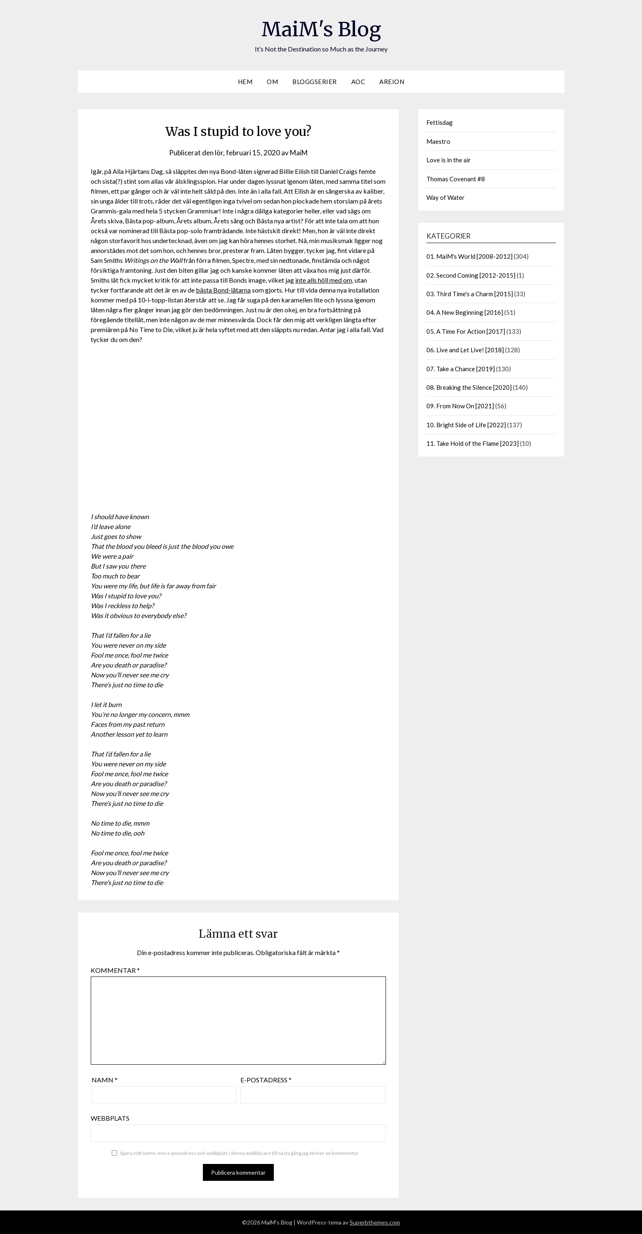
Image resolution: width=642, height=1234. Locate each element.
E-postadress (266, 1080)
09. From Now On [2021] (460, 406)
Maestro (438, 141)
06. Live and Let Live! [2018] (465, 350)
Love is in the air (448, 160)
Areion (391, 81)
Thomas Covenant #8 (455, 179)
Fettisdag (439, 122)
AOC (358, 81)
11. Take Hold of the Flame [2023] (472, 443)
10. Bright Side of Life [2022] (466, 425)
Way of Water (445, 197)
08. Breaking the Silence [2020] (469, 387)
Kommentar (115, 970)
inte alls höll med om (323, 280)
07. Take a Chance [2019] (460, 368)
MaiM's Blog (321, 29)
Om (272, 81)
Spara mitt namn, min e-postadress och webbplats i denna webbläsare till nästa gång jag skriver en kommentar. (239, 1153)
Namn (105, 1080)
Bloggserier (314, 81)
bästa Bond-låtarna (223, 290)
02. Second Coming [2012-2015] (470, 275)
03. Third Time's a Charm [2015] (469, 293)
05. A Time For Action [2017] (465, 331)
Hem (245, 81)
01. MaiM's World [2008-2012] (469, 256)
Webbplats (110, 1118)
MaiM (299, 152)
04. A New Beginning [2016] (464, 312)
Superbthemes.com (375, 1222)
